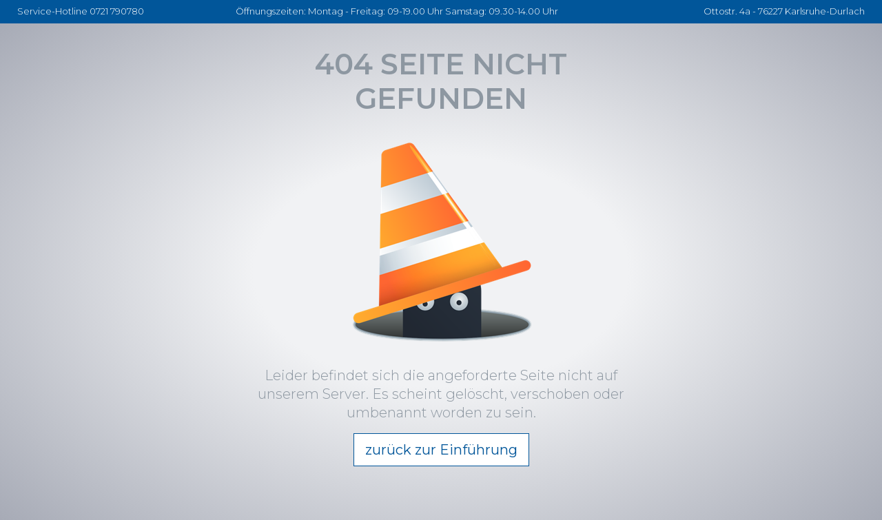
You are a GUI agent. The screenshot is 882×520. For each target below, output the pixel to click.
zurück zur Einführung (441, 449)
